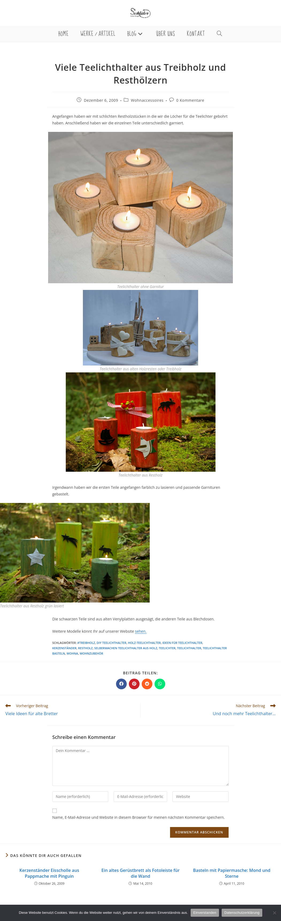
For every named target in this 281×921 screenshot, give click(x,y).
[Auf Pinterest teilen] (134, 684)
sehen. (141, 631)
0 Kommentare (190, 100)
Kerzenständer (64, 648)
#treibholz (86, 643)
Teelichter (167, 648)
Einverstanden (204, 913)
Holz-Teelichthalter (144, 643)
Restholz (85, 648)
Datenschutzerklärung (241, 913)
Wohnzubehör (91, 653)
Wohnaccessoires (147, 100)
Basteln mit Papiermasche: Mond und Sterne (231, 873)
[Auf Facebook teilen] (121, 684)
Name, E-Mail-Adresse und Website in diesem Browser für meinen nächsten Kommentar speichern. (138, 817)
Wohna (72, 653)
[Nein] (274, 912)
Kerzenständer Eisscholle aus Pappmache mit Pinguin (49, 873)
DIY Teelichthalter (111, 643)
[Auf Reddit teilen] (147, 684)
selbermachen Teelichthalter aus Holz (125, 648)
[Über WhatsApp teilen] (160, 684)
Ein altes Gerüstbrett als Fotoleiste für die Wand (140, 873)
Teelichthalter (189, 648)
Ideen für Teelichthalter (182, 643)
